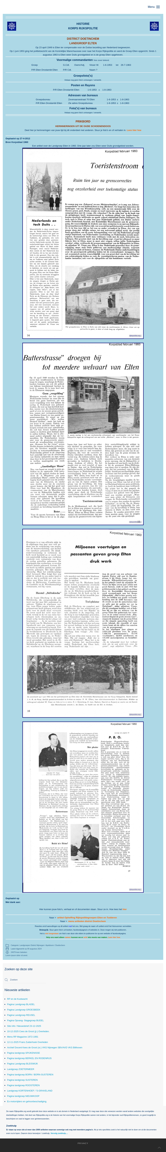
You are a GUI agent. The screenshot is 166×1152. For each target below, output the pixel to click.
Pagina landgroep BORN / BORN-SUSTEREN (30, 1074)
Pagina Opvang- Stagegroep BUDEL (25, 1020)
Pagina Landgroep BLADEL (21, 1004)
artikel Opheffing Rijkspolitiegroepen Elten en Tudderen (87, 917)
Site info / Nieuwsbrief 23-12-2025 (24, 1026)
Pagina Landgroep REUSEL (21, 1015)
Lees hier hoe (134, 130)
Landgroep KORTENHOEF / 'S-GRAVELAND (29, 1090)
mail (70, 926)
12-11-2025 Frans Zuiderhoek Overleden (27, 1042)
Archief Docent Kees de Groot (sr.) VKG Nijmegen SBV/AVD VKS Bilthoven (44, 1047)
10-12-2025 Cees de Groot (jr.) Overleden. (28, 1031)
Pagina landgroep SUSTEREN (22, 1080)
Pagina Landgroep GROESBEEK (23, 1009)
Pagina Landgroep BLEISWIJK (22, 1063)
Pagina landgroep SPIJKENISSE (23, 1053)
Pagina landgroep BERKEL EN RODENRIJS (29, 1058)
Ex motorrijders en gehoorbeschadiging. (27, 1101)
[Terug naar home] (22, 7)
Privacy (74, 1143)
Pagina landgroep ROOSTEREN (23, 1085)
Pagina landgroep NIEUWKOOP (23, 1096)
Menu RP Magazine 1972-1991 (22, 1036)
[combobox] (25, 979)
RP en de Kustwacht (17, 999)
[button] (155, 7)
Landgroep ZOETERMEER (20, 1069)
